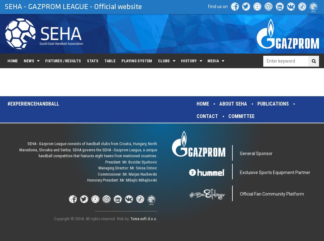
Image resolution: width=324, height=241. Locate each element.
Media (213, 61)
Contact (207, 116)
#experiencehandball (33, 104)
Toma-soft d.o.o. (144, 218)
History (189, 61)
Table (110, 61)
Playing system (137, 61)
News (29, 61)
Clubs (164, 61)
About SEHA (233, 104)
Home (12, 61)
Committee (241, 116)
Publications (273, 104)
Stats (92, 61)
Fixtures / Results (63, 61)
